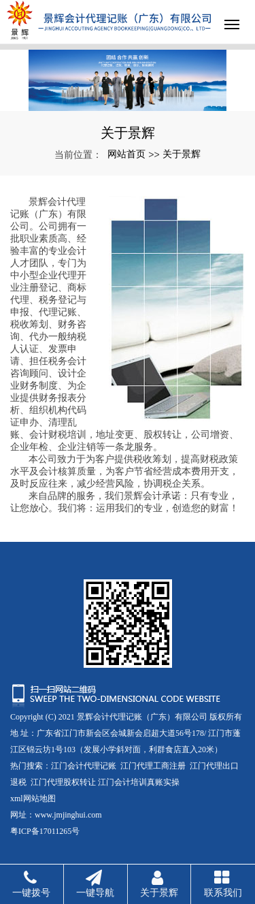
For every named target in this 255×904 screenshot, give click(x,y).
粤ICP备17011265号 (45, 831)
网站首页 (126, 153)
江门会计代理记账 (83, 766)
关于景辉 (182, 153)
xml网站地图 (33, 798)
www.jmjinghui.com (68, 815)
